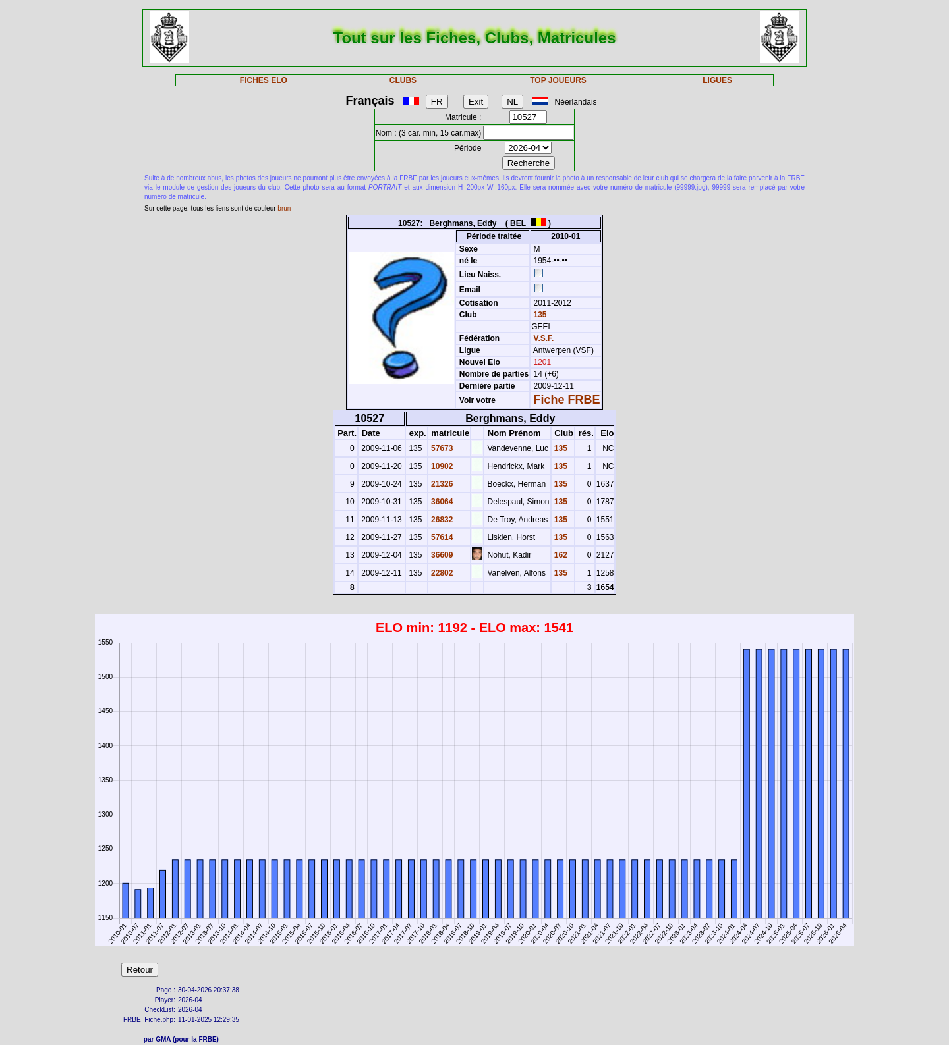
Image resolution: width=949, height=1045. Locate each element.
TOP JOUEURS (558, 80)
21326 (441, 484)
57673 (441, 448)
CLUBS (403, 80)
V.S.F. (544, 338)
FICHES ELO (263, 80)
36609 (441, 555)
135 (538, 314)
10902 (441, 466)
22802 (441, 572)
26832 (441, 519)
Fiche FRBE (567, 399)
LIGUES (717, 80)
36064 (441, 501)
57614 (441, 537)
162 (559, 555)
